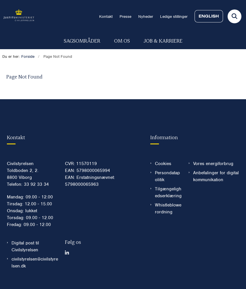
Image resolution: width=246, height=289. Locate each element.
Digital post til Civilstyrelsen (25, 246)
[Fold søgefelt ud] (234, 16)
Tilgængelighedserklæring (168, 192)
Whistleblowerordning (168, 208)
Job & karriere (163, 40)
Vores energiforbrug (213, 163)
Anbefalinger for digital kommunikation (216, 176)
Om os (122, 40)
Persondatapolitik (167, 176)
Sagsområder (82, 40)
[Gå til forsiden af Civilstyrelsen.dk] (17, 16)
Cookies (163, 163)
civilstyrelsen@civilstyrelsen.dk (34, 262)
